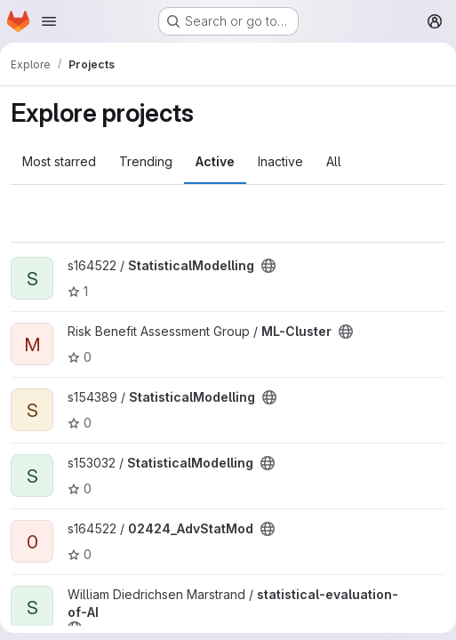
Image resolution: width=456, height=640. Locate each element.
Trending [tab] (145, 161)
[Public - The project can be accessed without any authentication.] (268, 266)
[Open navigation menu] (49, 21)
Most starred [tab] (59, 161)
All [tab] (333, 161)
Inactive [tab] (280, 161)
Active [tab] (215, 161)
